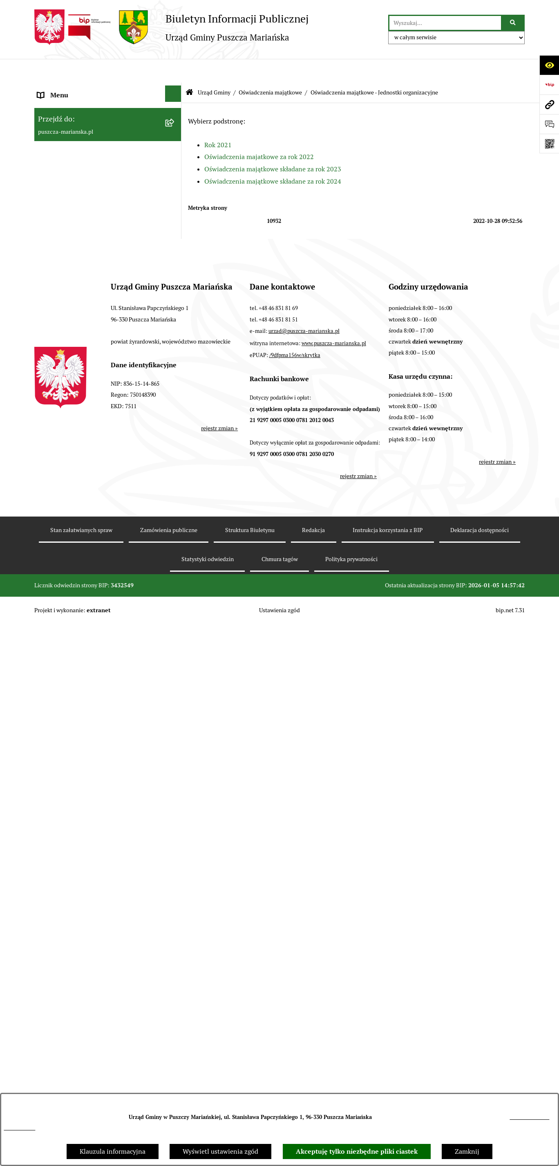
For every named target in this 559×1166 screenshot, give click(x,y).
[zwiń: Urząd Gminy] (175, 173)
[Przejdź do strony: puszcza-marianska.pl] (549, 104)
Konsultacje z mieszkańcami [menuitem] (79, 628)
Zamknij (467, 1151)
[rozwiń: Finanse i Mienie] (175, 587)
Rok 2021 (218, 121)
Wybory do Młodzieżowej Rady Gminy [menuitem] (93, 811)
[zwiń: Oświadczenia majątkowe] (175, 273)
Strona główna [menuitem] (59, 91)
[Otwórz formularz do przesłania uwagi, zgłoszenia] (549, 124)
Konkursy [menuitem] (51, 792)
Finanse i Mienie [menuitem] (62, 589)
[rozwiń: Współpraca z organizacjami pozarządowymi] (175, 646)
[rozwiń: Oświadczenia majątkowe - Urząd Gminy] (175, 297)
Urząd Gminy (214, 68)
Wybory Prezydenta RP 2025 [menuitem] (79, 909)
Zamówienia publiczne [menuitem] (71, 772)
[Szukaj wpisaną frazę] (513, 23)
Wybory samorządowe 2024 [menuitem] (78, 949)
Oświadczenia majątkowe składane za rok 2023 (272, 145)
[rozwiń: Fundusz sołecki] (175, 869)
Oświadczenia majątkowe (270, 68)
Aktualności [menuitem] (55, 110)
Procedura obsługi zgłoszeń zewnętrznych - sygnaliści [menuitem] (100, 995)
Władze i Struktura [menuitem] (65, 150)
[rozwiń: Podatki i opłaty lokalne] (175, 679)
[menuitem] (107, 175)
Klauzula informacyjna (112, 1151)
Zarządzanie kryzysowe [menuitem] (71, 851)
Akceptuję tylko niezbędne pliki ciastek (357, 1151)
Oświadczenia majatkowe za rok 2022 (259, 133)
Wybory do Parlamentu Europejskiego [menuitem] (92, 968)
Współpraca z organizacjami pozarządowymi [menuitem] (78, 654)
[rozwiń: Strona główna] (175, 89)
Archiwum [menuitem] (52, 1040)
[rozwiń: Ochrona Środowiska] (175, 731)
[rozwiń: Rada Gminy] (175, 513)
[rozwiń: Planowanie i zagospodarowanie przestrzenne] (175, 699)
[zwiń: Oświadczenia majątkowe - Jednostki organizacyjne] (175, 335)
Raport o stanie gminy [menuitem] (70, 608)
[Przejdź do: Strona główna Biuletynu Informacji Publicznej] (189, 69)
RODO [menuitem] (47, 1060)
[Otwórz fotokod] (549, 143)
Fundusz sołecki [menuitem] (61, 870)
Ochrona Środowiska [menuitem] (68, 733)
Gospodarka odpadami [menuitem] (70, 752)
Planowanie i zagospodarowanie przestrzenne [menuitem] (85, 707)
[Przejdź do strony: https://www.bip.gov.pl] (549, 84)
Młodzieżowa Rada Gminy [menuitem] (76, 831)
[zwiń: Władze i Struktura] (175, 148)
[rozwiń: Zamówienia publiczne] (175, 771)
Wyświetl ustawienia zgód (220, 1151)
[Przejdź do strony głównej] (171, 27)
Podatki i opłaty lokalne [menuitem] (72, 680)
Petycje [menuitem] (48, 890)
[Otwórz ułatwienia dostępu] (549, 65)
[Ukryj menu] (173, 70)
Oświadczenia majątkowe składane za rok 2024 (272, 157)
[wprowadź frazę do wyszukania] (445, 23)
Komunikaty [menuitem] (55, 1021)
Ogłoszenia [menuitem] (54, 130)
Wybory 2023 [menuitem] (57, 929)
